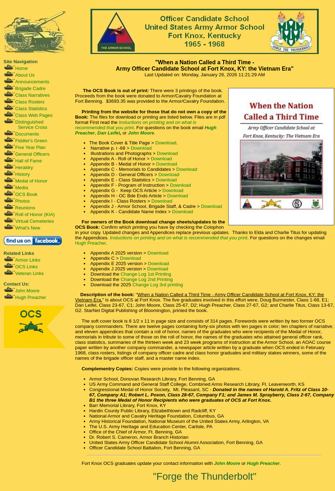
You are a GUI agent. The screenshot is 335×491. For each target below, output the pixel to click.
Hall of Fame (28, 160)
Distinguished (29, 122)
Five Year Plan (30, 147)
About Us (25, 75)
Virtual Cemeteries (34, 221)
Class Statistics (31, 108)
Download (165, 142)
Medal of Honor (31, 181)
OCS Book (26, 194)
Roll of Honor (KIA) (35, 214)
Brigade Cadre (30, 88)
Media (21, 187)
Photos (22, 201)
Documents (27, 134)
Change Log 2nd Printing (146, 279)
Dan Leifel (109, 133)
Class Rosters (30, 101)
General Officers (32, 154)
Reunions (25, 207)
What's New (27, 227)
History (22, 174)
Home (21, 68)
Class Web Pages (34, 115)
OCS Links (26, 266)
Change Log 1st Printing (146, 274)
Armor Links (27, 260)
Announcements (32, 81)
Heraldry (24, 167)
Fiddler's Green (31, 140)
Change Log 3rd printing (158, 284)
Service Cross (32, 127)
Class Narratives (32, 95)
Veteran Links (29, 273)
